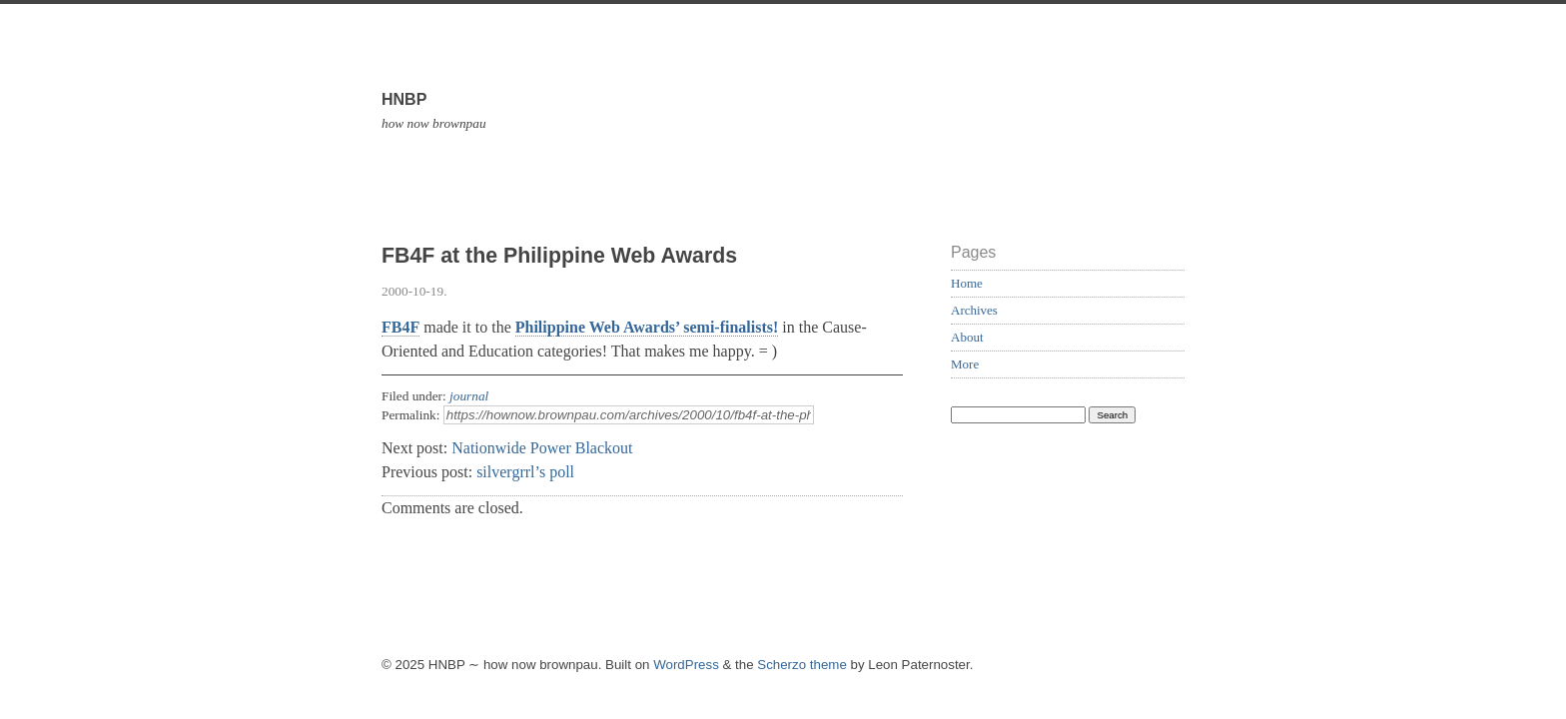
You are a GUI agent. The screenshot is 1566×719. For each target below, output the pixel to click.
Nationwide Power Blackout (541, 447)
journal (468, 395)
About (967, 337)
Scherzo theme (802, 664)
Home (967, 283)
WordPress (686, 664)
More (965, 364)
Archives (974, 310)
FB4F (400, 327)
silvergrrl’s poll (525, 471)
